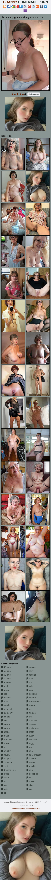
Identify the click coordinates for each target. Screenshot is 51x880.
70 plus (6, 678)
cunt (4, 766)
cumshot (6, 762)
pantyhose (33, 728)
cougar (5, 755)
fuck (4, 789)
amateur (6, 682)
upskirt (31, 781)
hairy (30, 671)
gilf (3, 793)
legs (30, 690)
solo (30, 770)
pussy (30, 736)
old (29, 717)
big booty (6, 713)
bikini (5, 720)
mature (31, 705)
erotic (5, 774)
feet (4, 785)
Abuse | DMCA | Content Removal (18, 802)
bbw (4, 701)
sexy (30, 751)
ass (4, 694)
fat (3, 781)
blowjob (6, 728)
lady (30, 686)
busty (5, 743)
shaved (31, 758)
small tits (32, 766)
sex (29, 747)
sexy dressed (34, 755)
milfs (30, 709)
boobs (5, 732)
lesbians (32, 694)
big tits (5, 717)
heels (30, 678)
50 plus (6, 671)
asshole (6, 698)
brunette (6, 739)
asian (5, 690)
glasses (31, 667)
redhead (32, 739)
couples (6, 758)
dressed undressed (11, 770)
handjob (31, 675)
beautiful (6, 709)
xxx (29, 789)
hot (29, 682)
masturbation (34, 701)
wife (30, 785)
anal (4, 686)
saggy (31, 743)
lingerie (31, 698)
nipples (31, 713)
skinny (31, 762)
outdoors (32, 720)
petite (30, 732)
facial (5, 777)
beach (5, 705)
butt (4, 747)
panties (31, 724)
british (5, 736)
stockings (32, 774)
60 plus (6, 675)
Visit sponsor (33, 94)
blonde (5, 724)
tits (29, 777)
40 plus (6, 667)
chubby (6, 751)
